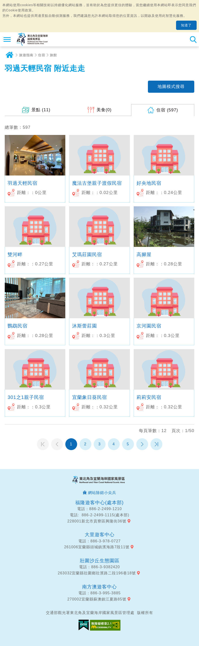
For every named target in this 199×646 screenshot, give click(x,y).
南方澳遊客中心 (99, 586)
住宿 (41, 55)
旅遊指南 (26, 55)
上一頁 (57, 444)
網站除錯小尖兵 (102, 493)
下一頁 (142, 444)
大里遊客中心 (100, 534)
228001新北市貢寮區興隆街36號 (96, 521)
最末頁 (156, 444)
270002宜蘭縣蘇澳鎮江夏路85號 (96, 599)
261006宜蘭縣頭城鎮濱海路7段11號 (96, 547)
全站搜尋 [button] (193, 39)
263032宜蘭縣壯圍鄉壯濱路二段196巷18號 (97, 573)
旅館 (53, 55)
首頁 (9, 55)
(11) (40, 109)
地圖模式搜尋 (171, 86)
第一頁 (43, 444)
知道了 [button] (186, 25)
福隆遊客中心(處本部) (99, 502)
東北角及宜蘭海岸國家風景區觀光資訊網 (32, 39)
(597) (167, 110)
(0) (104, 109)
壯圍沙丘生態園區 (99, 560)
